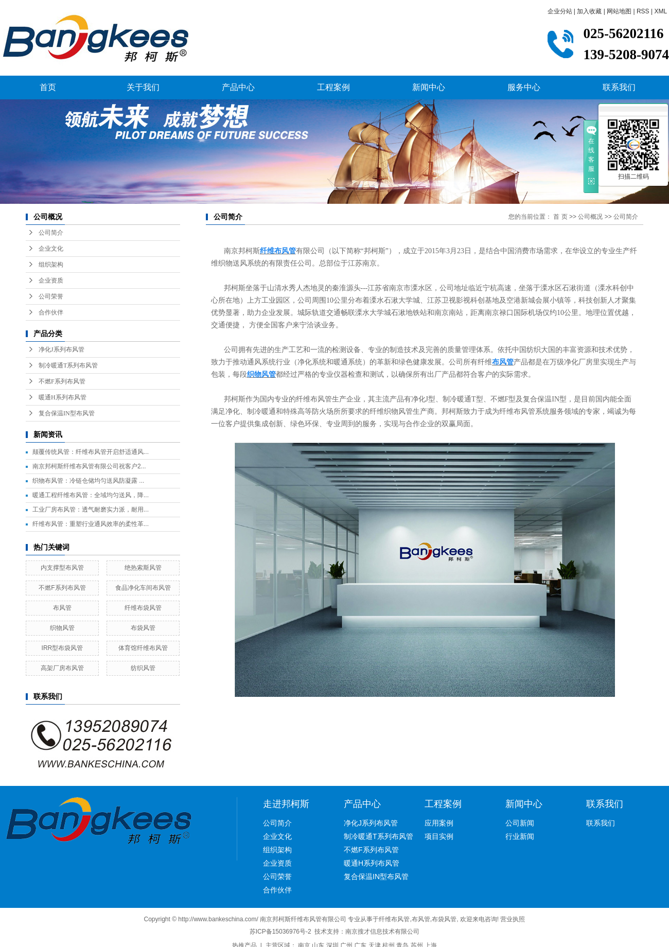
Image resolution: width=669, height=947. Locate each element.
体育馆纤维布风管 (143, 648)
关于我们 (143, 87)
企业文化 (51, 248)
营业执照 (512, 919)
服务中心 (523, 87)
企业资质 (51, 280)
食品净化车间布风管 (143, 587)
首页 (48, 87)
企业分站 (560, 11)
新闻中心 (428, 87)
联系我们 (619, 87)
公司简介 (51, 232)
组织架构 (51, 264)
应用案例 (439, 823)
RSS (643, 11)
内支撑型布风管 (62, 567)
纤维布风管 (394, 919)
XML (660, 11)
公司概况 (590, 216)
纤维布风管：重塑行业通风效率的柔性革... (90, 524)
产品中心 (238, 87)
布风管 (62, 607)
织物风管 (62, 628)
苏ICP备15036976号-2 (280, 931)
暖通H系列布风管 (62, 397)
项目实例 (439, 836)
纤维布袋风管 (143, 607)
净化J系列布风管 (61, 349)
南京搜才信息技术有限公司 (382, 931)
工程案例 (333, 87)
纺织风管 (143, 668)
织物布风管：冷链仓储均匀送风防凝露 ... (88, 480)
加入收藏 (589, 11)
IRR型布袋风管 (62, 648)
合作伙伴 (51, 312)
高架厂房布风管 (62, 668)
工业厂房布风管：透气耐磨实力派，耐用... (90, 509)
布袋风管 (143, 628)
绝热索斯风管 (143, 567)
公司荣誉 (51, 296)
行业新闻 (519, 836)
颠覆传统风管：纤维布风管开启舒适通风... (90, 451)
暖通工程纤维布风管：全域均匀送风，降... (90, 495)
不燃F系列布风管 (62, 381)
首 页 (560, 216)
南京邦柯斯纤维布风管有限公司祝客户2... (89, 466)
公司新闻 (519, 823)
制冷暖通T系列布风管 (68, 365)
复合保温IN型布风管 (67, 413)
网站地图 (619, 11)
